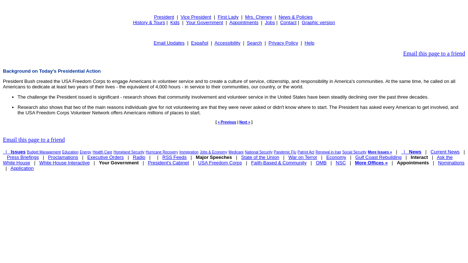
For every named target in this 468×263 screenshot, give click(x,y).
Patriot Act (306, 152)
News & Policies (296, 17)
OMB (321, 162)
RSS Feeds (174, 157)
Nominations (451, 162)
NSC (341, 162)
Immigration (189, 152)
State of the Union (260, 157)
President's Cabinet (168, 162)
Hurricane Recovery (162, 152)
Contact (288, 22)
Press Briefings (23, 157)
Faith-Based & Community (279, 162)
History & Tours (149, 22)
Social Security (354, 152)
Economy (336, 157)
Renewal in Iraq (328, 152)
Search (254, 43)
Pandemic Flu (285, 152)
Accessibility (228, 43)
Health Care (102, 152)
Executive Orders (105, 157)
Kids (175, 22)
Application (22, 168)
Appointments (243, 22)
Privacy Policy (283, 43)
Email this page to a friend (434, 53)
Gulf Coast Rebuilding (378, 157)
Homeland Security (128, 152)
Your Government (204, 22)
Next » (244, 122)
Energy (85, 152)
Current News (445, 152)
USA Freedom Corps (220, 162)
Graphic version (318, 22)
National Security (259, 152)
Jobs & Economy (213, 152)
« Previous (227, 122)
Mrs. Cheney (258, 17)
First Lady (228, 17)
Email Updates (169, 43)
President (164, 17)
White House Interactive (64, 162)
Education (70, 152)
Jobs (270, 22)
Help (309, 43)
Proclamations (63, 157)
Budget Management (44, 152)
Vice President (196, 17)
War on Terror (302, 157)
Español (199, 43)
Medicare (236, 152)
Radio (139, 157)
